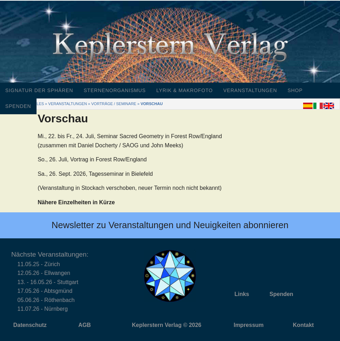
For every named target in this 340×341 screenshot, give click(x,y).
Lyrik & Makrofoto (184, 90)
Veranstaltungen (250, 90)
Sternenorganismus (115, 90)
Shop (295, 90)
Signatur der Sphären (39, 90)
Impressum (248, 325)
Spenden (18, 106)
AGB (84, 325)
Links (241, 294)
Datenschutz (30, 325)
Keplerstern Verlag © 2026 (167, 325)
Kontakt (303, 325)
